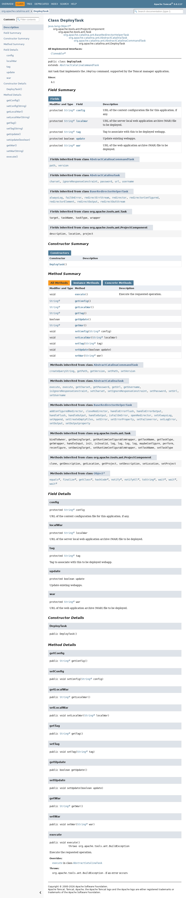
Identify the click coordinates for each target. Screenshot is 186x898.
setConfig (81, 331)
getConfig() (13, 100)
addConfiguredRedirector (66, 411)
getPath (82, 371)
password (106, 181)
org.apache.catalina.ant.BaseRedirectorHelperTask (96, 34)
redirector (119, 197)
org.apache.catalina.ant (15, 11)
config (10, 55)
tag (8, 66)
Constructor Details (15, 83)
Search (64, 4)
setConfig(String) (16, 106)
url (117, 181)
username (128, 181)
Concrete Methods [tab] (118, 282)
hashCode (101, 479)
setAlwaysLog (162, 415)
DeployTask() (14, 89)
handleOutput (77, 415)
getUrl (116, 387)
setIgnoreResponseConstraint (127, 391)
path (52, 165)
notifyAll (131, 479)
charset (55, 181)
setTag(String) (15, 128)
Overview (7, 4)
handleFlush (58, 415)
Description (11, 27)
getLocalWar (83, 307)
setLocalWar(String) (18, 117)
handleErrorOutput (149, 411)
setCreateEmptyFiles (79, 419)
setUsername (58, 395)
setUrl (173, 391)
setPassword (158, 391)
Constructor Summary (16, 38)
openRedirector (141, 415)
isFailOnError (118, 415)
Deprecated (41, 4)
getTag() (11, 123)
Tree (29, 4)
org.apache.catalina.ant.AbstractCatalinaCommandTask (110, 40)
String (68, 110)
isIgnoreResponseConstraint (68, 391)
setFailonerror (147, 419)
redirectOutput (87, 201)
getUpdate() (14, 134)
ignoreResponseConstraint (80, 181)
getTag (79, 313)
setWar (79, 355)
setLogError (168, 419)
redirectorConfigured (143, 197)
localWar (12, 61)
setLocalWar (83, 337)
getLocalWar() (15, 111)
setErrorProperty (122, 419)
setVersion (128, 371)
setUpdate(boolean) (18, 139)
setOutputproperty (78, 423)
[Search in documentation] (158, 11)
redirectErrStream (96, 197)
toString (148, 479)
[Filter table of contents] (28, 19)
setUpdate (81, 349)
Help (74, 4)
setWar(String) (15, 151)
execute (80, 294)
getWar (79, 325)
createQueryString (62, 371)
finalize (68, 479)
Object (98, 473)
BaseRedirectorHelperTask (109, 191)
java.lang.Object (58, 26)
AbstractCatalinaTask (105, 175)
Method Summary (14, 44)
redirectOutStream (112, 201)
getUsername (132, 387)
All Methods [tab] (59, 282)
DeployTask (41, 11)
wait (161, 479)
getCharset (83, 387)
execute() (12, 156)
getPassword (101, 387)
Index (54, 4)
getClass (85, 479)
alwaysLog (56, 197)
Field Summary (12, 33)
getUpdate (81, 319)
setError (102, 419)
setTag (79, 343)
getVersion (97, 371)
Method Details (12, 94)
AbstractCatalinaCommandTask (79, 65)
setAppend (56, 419)
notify (115, 479)
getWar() (12, 145)
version (63, 165)
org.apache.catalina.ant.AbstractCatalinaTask (98, 37)
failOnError (73, 197)
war (9, 78)
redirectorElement (62, 201)
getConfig (81, 301)
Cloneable (57, 53)
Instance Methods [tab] (86, 282)
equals (54, 479)
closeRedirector (97, 411)
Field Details (11, 49)
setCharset (97, 391)
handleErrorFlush (122, 411)
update (11, 72)
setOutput (56, 423)
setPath (113, 371)
